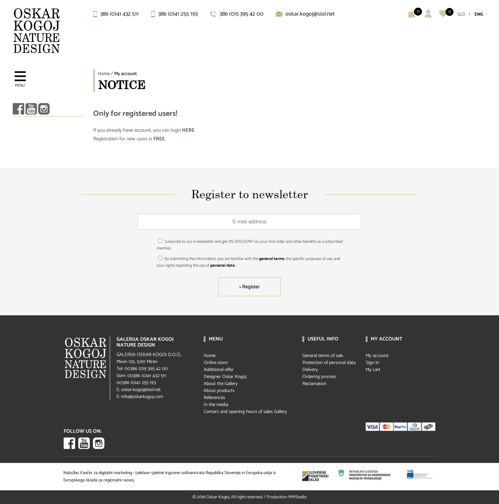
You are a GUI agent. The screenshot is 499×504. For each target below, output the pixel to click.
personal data (222, 265)
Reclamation (314, 384)
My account (125, 74)
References (214, 398)
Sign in (372, 363)
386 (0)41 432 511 (116, 14)
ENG (478, 14)
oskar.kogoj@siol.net (305, 14)
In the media (216, 405)
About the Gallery (221, 384)
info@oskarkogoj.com (142, 397)
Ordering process (319, 377)
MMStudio (297, 497)
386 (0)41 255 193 (174, 14)
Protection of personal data (328, 363)
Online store (216, 363)
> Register (249, 287)
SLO (461, 14)
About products (219, 391)
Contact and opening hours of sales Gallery (245, 412)
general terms (271, 259)
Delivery (310, 370)
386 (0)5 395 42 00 (237, 14)
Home (104, 74)
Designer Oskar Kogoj (225, 377)
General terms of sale (322, 356)
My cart (373, 370)
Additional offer (219, 370)
